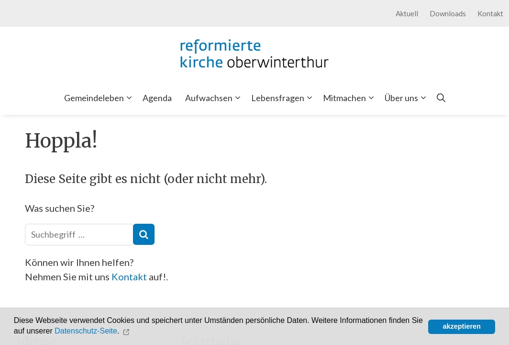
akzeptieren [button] (462, 326)
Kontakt (490, 13)
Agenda (157, 97)
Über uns (407, 97)
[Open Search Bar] (441, 97)
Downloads (448, 13)
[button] (127, 331)
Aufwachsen (214, 97)
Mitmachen (350, 97)
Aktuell (407, 13)
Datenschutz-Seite (86, 331)
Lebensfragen (283, 97)
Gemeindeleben (100, 97)
